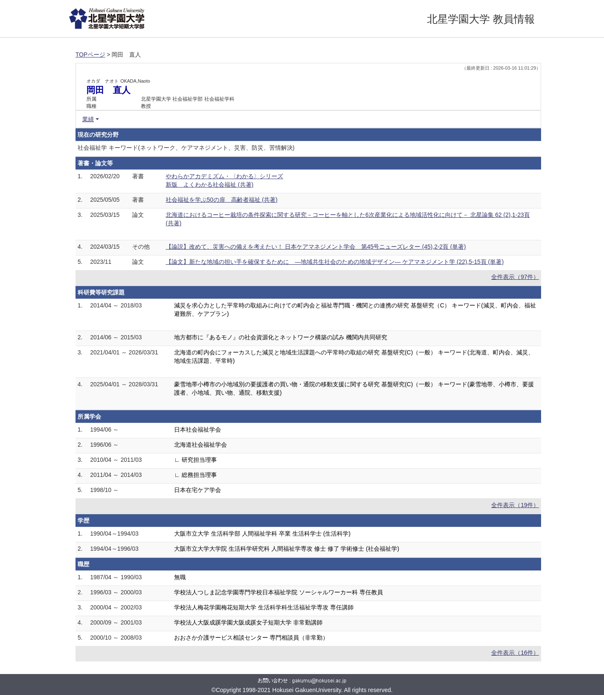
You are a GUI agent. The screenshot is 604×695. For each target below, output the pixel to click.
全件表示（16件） (515, 652)
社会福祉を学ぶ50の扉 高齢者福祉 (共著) (222, 199)
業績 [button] (88, 119)
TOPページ (90, 54)
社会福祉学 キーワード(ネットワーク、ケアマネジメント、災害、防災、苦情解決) (186, 147)
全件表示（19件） (515, 505)
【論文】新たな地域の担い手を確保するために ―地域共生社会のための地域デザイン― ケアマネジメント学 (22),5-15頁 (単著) (335, 261)
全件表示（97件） (515, 276)
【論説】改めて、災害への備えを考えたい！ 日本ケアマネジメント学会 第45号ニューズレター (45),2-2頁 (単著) (316, 246)
